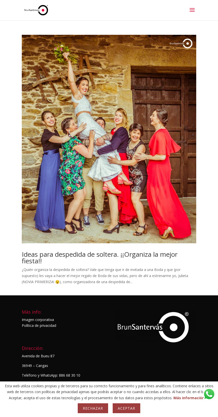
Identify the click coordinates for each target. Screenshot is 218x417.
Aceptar (126, 408)
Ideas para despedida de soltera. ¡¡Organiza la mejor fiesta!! (99, 257)
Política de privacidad (39, 325)
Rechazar (93, 408)
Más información (188, 397)
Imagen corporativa (38, 319)
